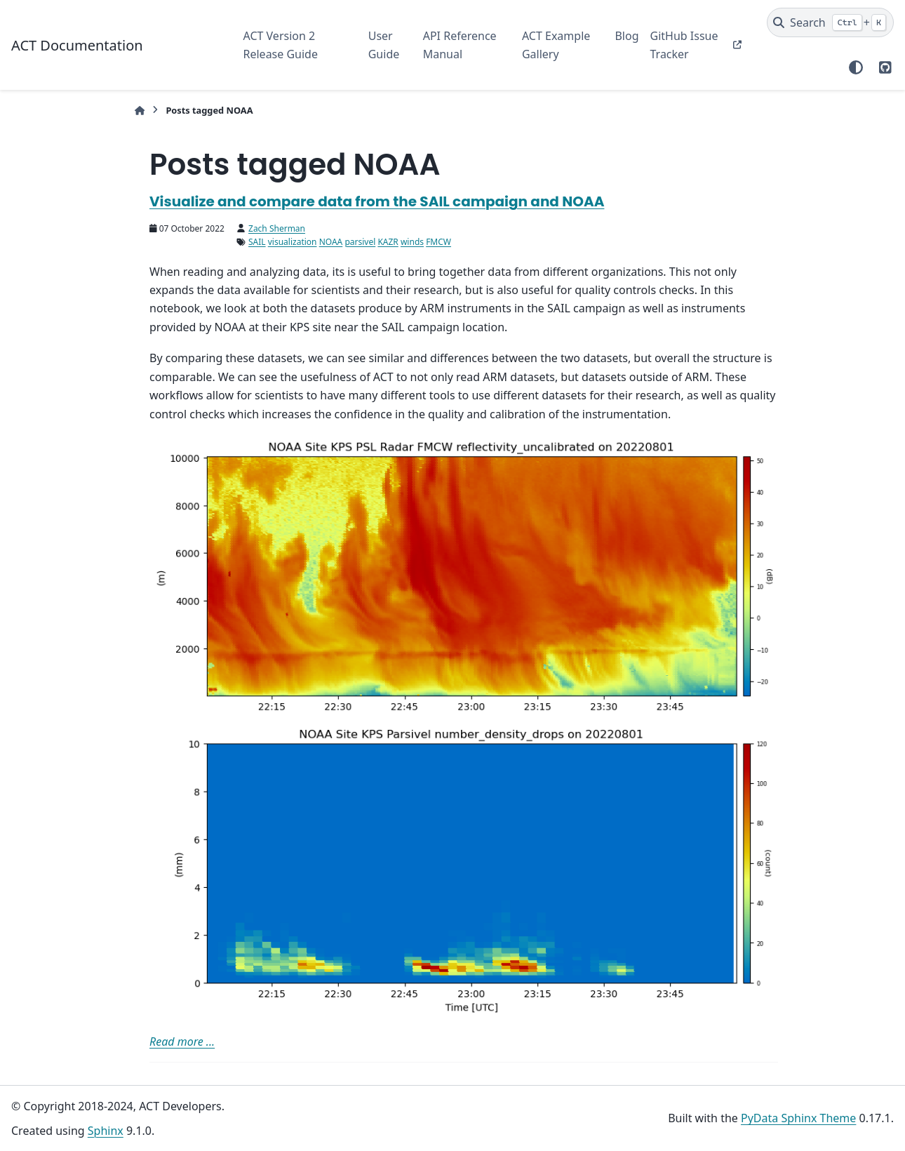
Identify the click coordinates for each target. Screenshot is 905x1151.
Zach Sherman (276, 228)
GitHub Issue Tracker (684, 45)
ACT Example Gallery (556, 45)
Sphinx (105, 1130)
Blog (626, 36)
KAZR (387, 242)
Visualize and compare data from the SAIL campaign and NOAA (376, 201)
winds (412, 242)
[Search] (830, 22)
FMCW (438, 242)
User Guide (384, 45)
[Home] (140, 110)
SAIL (257, 242)
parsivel (359, 242)
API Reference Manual (460, 45)
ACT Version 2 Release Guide (280, 45)
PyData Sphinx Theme (798, 1118)
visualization (292, 242)
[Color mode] (855, 67)
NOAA (331, 242)
